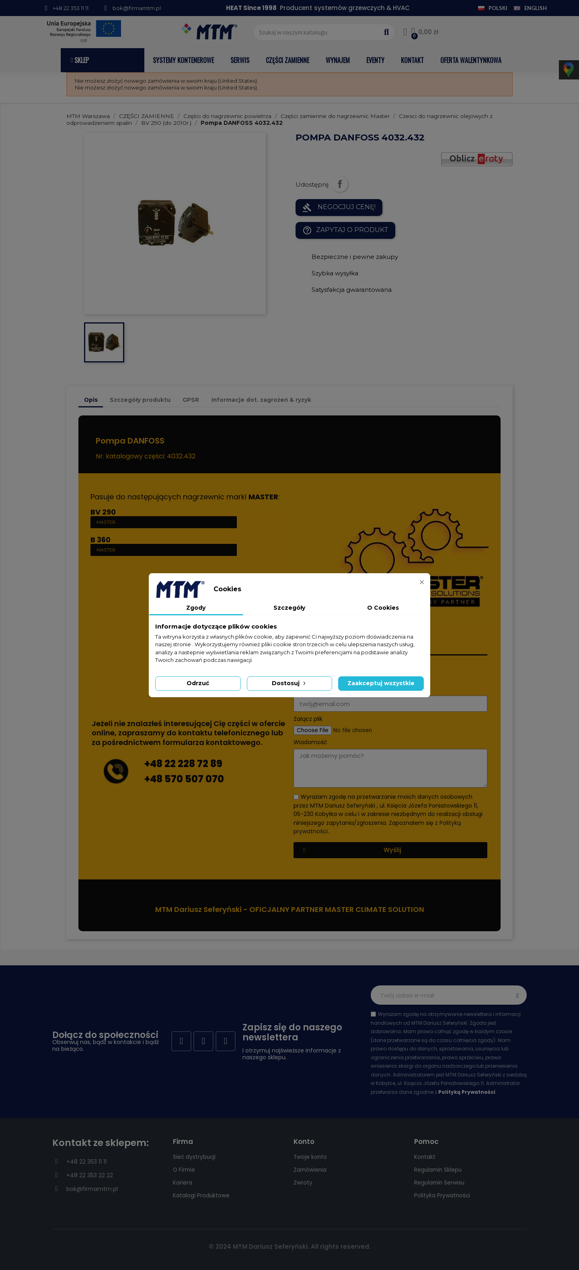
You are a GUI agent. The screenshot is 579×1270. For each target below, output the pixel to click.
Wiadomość (310, 742)
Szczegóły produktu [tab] (140, 400)
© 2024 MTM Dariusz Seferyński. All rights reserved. (290, 1246)
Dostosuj (289, 683)
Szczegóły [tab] (289, 607)
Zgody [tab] (195, 607)
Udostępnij (340, 184)
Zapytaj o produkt (345, 230)
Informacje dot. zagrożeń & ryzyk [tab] (261, 400)
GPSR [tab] (191, 400)
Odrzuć (198, 683)
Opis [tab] (91, 400)
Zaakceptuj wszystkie (381, 683)
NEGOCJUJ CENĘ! (339, 207)
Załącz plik (308, 719)
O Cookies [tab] (383, 607)
